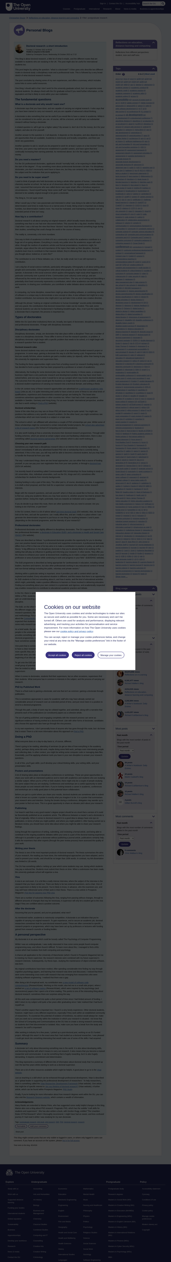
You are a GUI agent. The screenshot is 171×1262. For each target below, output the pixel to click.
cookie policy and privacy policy (76, 631)
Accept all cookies (57, 655)
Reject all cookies (83, 655)
